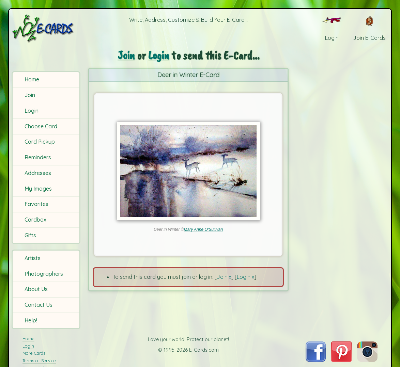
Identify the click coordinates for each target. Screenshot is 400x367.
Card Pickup (40, 141)
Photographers (44, 273)
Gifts (30, 235)
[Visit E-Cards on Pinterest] (341, 359)
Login (32, 110)
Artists (33, 258)
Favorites (36, 204)
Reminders (38, 157)
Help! (31, 320)
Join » (224, 276)
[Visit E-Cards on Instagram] (367, 359)
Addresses (38, 173)
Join (30, 95)
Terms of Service (39, 360)
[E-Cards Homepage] (47, 28)
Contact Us (38, 304)
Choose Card (41, 126)
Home (32, 79)
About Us (36, 289)
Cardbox (35, 219)
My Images (38, 188)
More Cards (33, 353)
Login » (245, 276)
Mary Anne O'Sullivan (203, 229)
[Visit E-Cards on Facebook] (316, 359)
